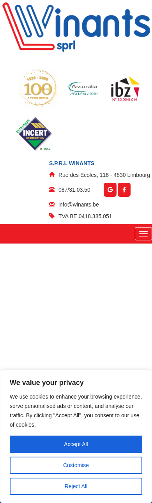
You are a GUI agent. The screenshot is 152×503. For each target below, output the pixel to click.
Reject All (76, 486)
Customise (76, 465)
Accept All (76, 444)
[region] (76, 436)
